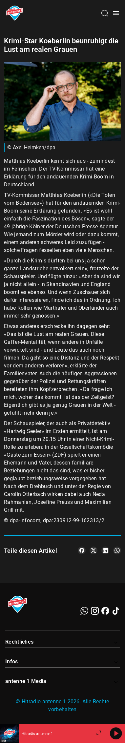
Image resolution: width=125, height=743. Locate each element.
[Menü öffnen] (116, 13)
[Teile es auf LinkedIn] (105, 550)
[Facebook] (105, 611)
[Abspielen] (115, 733)
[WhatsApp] (84, 611)
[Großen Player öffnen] (99, 733)
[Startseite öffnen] (14, 13)
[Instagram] (95, 611)
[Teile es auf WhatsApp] (117, 550)
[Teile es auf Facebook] (82, 550)
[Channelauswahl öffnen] (104, 13)
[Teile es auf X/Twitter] (93, 550)
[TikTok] (116, 611)
